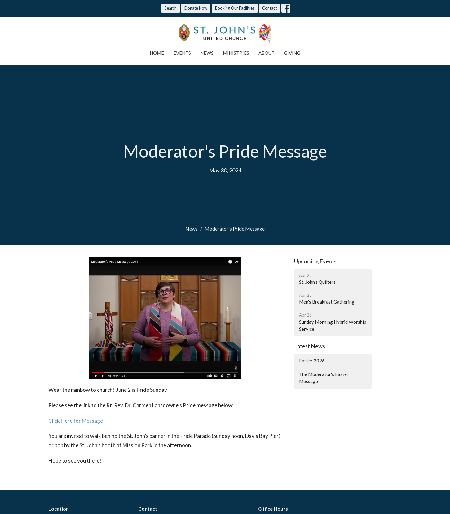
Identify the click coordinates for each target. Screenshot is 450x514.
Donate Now (195, 8)
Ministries (236, 53)
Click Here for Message (75, 420)
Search (171, 8)
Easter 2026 (312, 360)
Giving (292, 53)
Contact (269, 8)
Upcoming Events (315, 261)
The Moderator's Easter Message (324, 377)
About (266, 53)
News (207, 53)
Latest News (309, 346)
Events (182, 53)
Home (157, 53)
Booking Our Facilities (234, 8)
